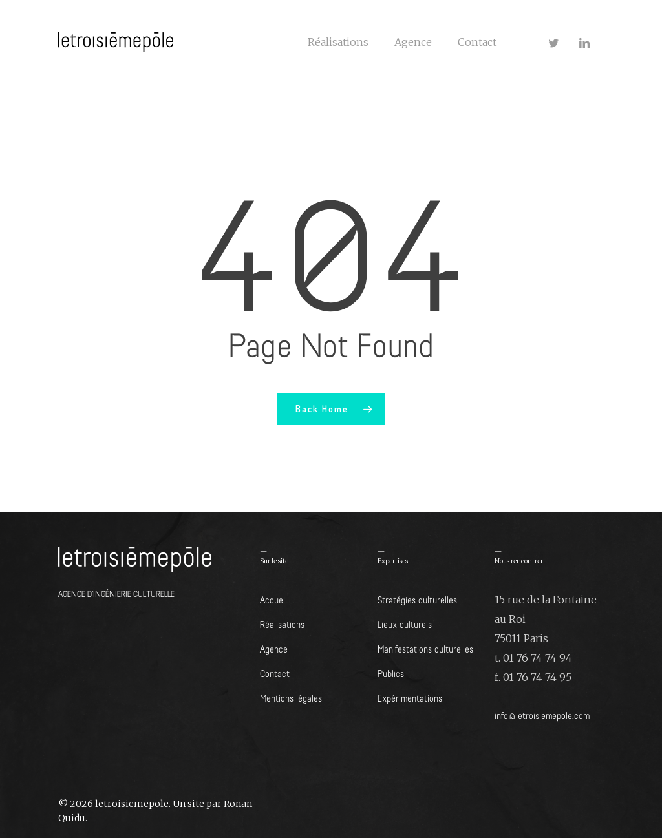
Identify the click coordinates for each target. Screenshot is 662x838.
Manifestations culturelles (425, 648)
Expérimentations (410, 697)
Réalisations (282, 624)
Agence (274, 648)
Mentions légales (291, 697)
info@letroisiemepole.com (542, 715)
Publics (391, 673)
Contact (275, 673)
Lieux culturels (405, 624)
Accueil (273, 599)
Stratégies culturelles (417, 599)
